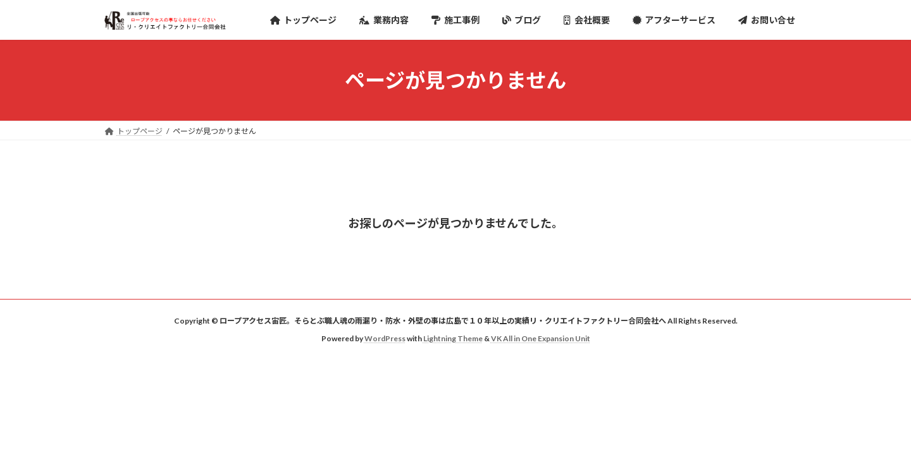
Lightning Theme (453, 338)
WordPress (385, 338)
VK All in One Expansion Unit (540, 338)
